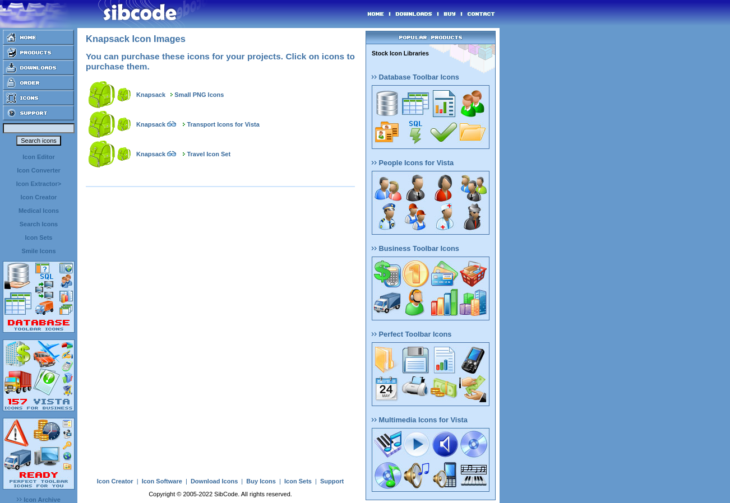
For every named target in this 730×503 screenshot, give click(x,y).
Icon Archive (39, 499)
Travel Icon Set (208, 154)
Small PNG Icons (199, 94)
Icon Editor (38, 156)
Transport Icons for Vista (223, 124)
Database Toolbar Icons (415, 77)
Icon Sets (39, 237)
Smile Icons (38, 251)
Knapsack (150, 94)
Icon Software (162, 481)
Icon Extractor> (38, 183)
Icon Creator (39, 197)
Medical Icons (39, 210)
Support (332, 481)
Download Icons (214, 481)
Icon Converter (39, 170)
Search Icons (39, 224)
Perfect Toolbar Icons (411, 334)
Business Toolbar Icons (415, 248)
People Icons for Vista (413, 163)
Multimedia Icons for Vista (420, 420)
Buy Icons (261, 481)
